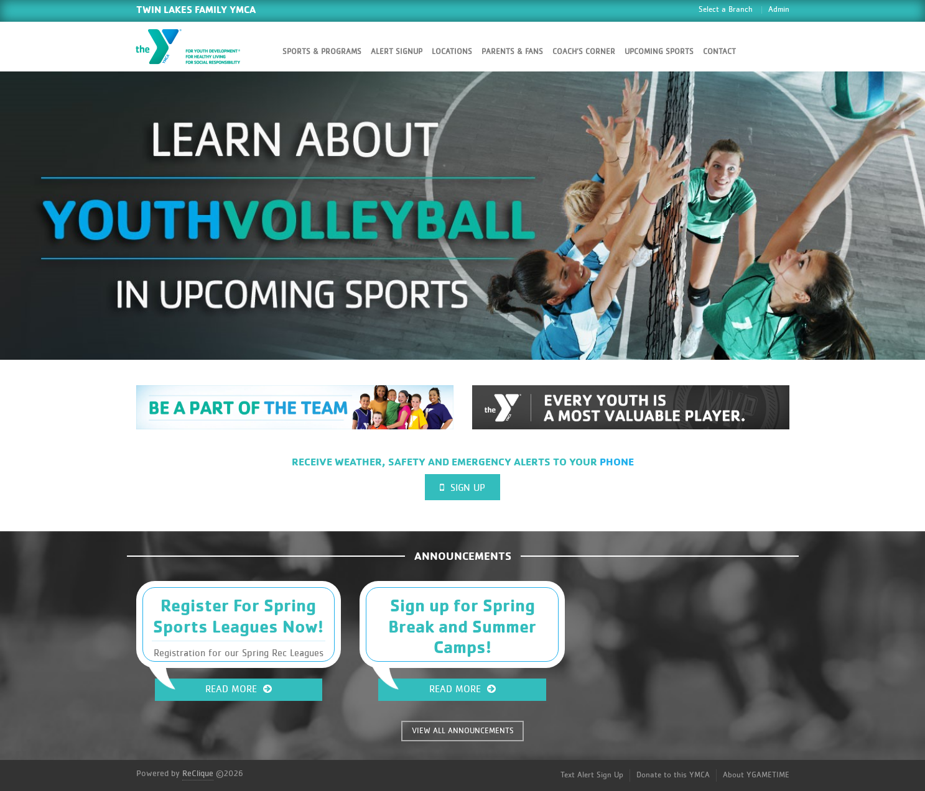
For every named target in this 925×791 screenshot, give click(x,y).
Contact (719, 52)
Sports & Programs (321, 52)
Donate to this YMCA (673, 775)
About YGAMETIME (756, 775)
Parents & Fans (512, 52)
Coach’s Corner (583, 52)
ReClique (197, 773)
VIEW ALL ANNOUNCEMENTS (463, 731)
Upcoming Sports (659, 52)
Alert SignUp (396, 52)
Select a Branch (726, 10)
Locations (452, 52)
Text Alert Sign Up (591, 775)
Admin (778, 10)
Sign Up (462, 487)
